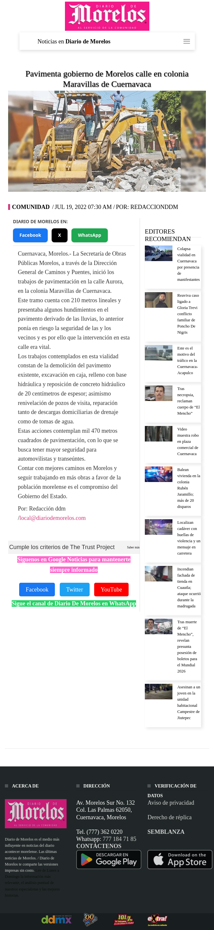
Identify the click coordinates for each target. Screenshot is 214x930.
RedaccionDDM (154, 207)
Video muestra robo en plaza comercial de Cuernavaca (188, 441)
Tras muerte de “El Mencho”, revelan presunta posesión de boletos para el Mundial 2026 (187, 646)
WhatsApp (89, 235)
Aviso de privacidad (170, 802)
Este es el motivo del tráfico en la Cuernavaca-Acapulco (187, 360)
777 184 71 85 (119, 839)
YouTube (111, 589)
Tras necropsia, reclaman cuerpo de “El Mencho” (188, 401)
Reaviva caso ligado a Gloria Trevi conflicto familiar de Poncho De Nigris (188, 314)
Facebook (30, 235)
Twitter (74, 589)
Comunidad (31, 207)
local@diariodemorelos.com (52, 518)
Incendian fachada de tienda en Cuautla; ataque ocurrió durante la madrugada (189, 587)
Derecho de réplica (169, 817)
